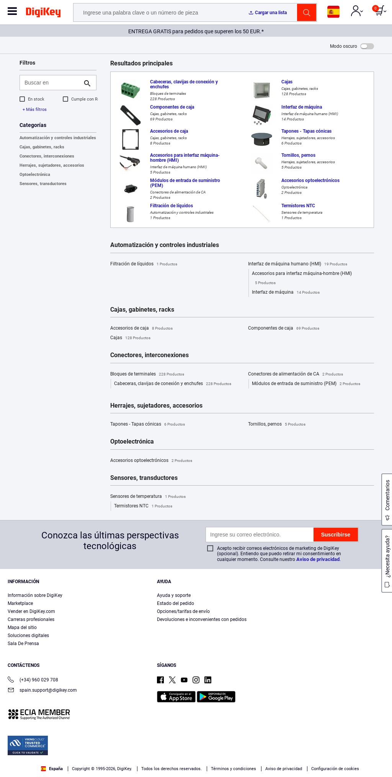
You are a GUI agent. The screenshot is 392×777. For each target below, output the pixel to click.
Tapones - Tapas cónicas (147, 424)
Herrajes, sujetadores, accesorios (52, 165)
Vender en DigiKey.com (31, 611)
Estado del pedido (175, 603)
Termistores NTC (143, 506)
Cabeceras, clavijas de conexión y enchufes (172, 383)
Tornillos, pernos (276, 424)
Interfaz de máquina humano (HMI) (297, 264)
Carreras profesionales (31, 619)
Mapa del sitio (22, 627)
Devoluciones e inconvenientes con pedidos (202, 619)
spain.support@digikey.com (42, 690)
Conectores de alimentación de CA (295, 374)
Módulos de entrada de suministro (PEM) (306, 383)
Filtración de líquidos (143, 264)
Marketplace (20, 603)
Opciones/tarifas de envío (183, 611)
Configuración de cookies (335, 768)
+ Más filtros (35, 109)
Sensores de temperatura (148, 496)
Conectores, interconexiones (47, 156)
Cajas (130, 338)
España (52, 768)
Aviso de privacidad (318, 559)
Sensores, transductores (43, 184)
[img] (43, 14)
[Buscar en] (51, 82)
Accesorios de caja (141, 328)
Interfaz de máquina (286, 292)
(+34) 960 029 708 (33, 680)
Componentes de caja (283, 328)
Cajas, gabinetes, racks (42, 147)
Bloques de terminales (147, 374)
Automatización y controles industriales (58, 138)
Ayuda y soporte (174, 595)
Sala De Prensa (23, 643)
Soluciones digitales (28, 635)
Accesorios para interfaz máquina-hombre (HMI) (302, 279)
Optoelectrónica (35, 174)
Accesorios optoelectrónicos (151, 460)
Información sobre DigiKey (35, 595)
